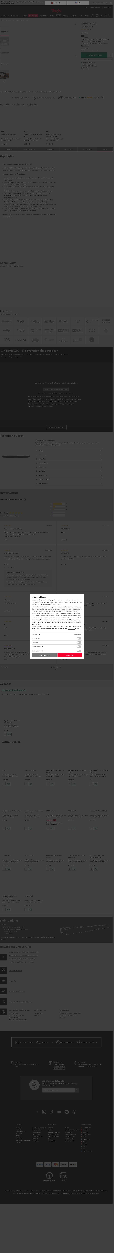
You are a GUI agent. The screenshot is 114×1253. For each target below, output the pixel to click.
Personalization (37, 646)
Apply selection (44, 655)
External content (37, 650)
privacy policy (72, 628)
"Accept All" (50, 617)
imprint (34, 631)
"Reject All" (48, 611)
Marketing (35, 642)
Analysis (35, 638)
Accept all (69, 655)
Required (35, 634)
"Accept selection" (37, 624)
